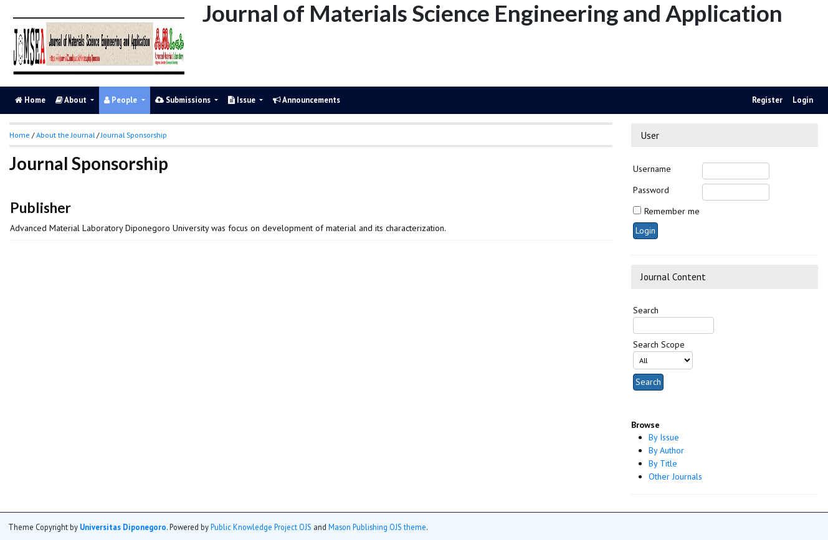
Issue (242, 100)
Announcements (306, 100)
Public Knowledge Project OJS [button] (261, 527)
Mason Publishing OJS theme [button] (377, 527)
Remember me (672, 211)
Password (651, 190)
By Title (663, 463)
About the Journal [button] (65, 135)
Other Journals (675, 476)
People (121, 100)
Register (767, 100)
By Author (666, 450)
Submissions (183, 100)
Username (652, 168)
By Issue (664, 437)
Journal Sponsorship (134, 135)
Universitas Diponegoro (123, 527)
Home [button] (19, 135)
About (71, 100)
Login (802, 100)
